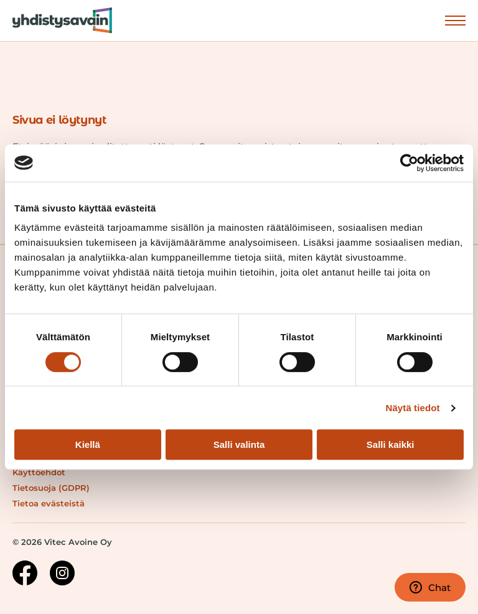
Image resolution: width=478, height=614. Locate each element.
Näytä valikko (455, 20)
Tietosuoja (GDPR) (51, 488)
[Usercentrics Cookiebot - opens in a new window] (409, 163)
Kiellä (87, 444)
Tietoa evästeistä (48, 503)
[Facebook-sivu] (24, 575)
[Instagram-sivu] (62, 575)
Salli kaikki (391, 444)
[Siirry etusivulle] (56, 20)
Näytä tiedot (413, 407)
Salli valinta (239, 444)
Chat (430, 587)
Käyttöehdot (38, 472)
